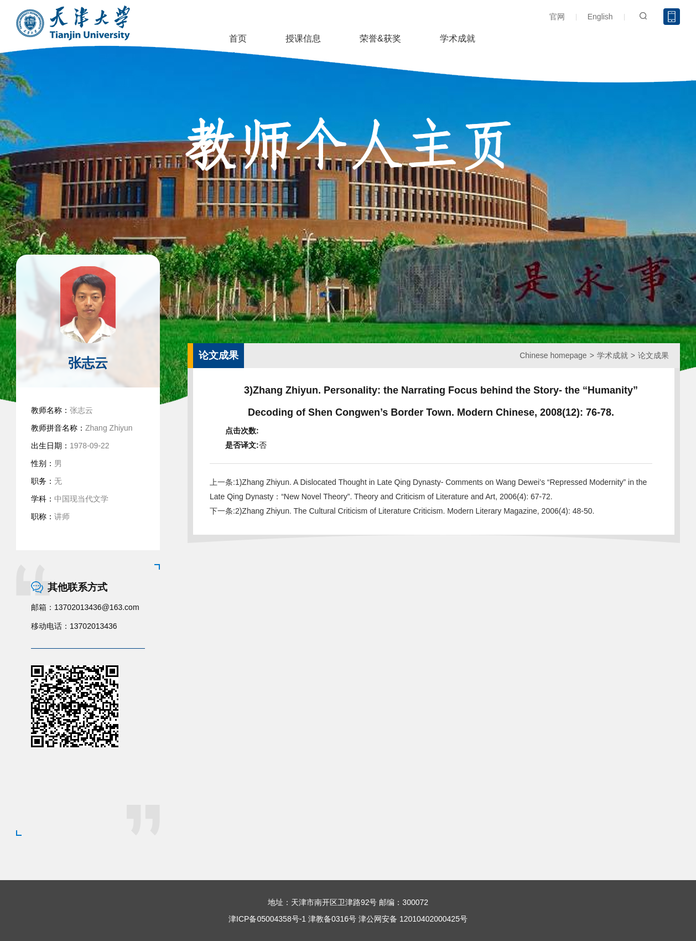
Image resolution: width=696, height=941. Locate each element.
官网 (557, 16)
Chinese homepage (553, 355)
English (600, 16)
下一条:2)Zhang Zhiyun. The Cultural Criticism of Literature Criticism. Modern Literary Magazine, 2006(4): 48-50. (402, 510)
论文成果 (653, 355)
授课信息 (303, 38)
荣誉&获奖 (380, 38)
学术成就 (457, 38)
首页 (238, 38)
